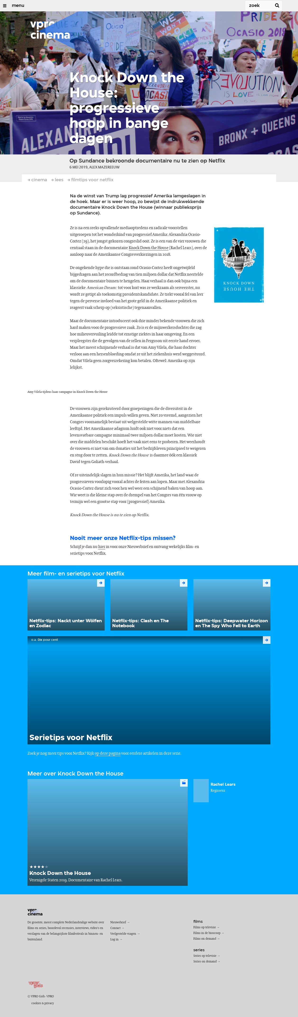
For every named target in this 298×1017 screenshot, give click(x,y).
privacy (49, 1003)
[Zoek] (254, 5)
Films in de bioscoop (206, 933)
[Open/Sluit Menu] (4, 5)
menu (18, 5)
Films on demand (204, 939)
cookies (36, 1003)
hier (101, 546)
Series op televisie (204, 956)
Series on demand (205, 962)
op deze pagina (108, 753)
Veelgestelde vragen (123, 934)
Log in (114, 940)
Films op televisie (204, 927)
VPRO (50, 996)
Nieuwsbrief (118, 922)
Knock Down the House (148, 248)
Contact (115, 928)
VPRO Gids (38, 996)
